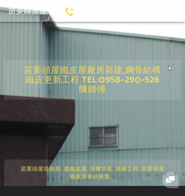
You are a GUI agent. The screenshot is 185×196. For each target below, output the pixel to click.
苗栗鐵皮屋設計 (35, 11)
